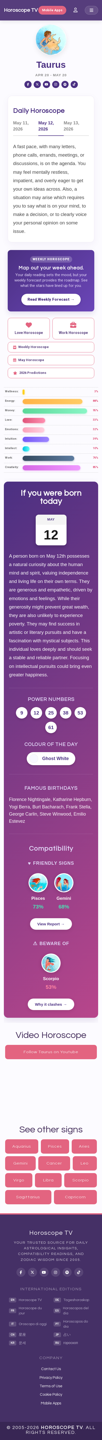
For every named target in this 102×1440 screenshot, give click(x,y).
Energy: (10, 401)
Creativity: (12, 467)
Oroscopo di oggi (28, 1324)
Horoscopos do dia (71, 1324)
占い (62, 1335)
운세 (17, 1343)
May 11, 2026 (21, 126)
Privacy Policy (51, 1378)
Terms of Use (51, 1386)
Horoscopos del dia (71, 1310)
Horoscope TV (21, 10)
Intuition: (11, 438)
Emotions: (12, 429)
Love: (8, 419)
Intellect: (11, 448)
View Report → (51, 924)
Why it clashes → (51, 1004)
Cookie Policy (51, 1394)
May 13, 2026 (71, 126)
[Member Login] (75, 10)
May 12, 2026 (46, 126)
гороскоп (66, 1343)
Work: (9, 457)
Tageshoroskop (71, 1300)
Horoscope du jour (25, 1310)
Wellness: (12, 391)
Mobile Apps (52, 10)
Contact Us (51, 1369)
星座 (17, 1335)
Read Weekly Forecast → (51, 299)
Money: (10, 410)
